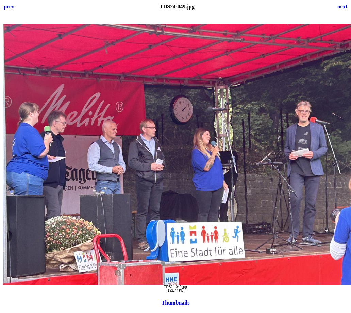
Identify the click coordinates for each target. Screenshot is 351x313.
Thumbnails (176, 303)
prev (9, 7)
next (342, 7)
